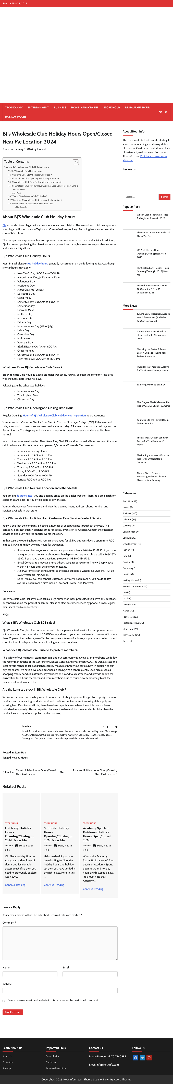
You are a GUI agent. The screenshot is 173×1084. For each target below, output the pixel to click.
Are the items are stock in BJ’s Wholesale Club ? (33, 203)
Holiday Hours (15, 116)
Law (125, 592)
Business (60, 107)
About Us (7, 1055)
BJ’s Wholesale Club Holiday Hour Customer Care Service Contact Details (44, 185)
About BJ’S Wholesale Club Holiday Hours (27, 167)
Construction (129, 532)
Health (126, 574)
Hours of (54, 415)
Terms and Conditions (57, 1068)
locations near (25, 495)
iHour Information (73, 1079)
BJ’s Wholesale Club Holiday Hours (26, 171)
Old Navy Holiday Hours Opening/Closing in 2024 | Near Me (19, 834)
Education (128, 538)
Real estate (128, 617)
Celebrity (127, 520)
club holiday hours (37, 263)
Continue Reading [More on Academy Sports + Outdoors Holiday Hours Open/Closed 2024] (93, 888)
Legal (125, 599)
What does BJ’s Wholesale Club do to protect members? (36, 200)
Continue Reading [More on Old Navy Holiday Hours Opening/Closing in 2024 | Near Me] (15, 884)
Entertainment (38, 107)
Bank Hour (128, 501)
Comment (9, 922)
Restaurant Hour (137, 107)
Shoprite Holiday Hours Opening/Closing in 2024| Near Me (58, 834)
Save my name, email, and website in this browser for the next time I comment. (53, 999)
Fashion (126, 550)
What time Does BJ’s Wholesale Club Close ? (31, 174)
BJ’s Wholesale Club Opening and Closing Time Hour (35, 178)
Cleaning (127, 526)
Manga (126, 611)
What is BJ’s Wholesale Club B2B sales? (29, 196)
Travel (125, 641)
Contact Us (8, 1061)
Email (67, 967)
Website (7, 983)
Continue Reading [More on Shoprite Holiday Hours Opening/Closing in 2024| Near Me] (54, 884)
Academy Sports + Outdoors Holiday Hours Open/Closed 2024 (97, 834)
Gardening (128, 568)
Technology (14, 107)
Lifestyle (127, 605)
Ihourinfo (42, 149)
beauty (126, 507)
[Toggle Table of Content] (74, 162)
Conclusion (20, 189)
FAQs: (18, 193)
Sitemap (7, 1068)
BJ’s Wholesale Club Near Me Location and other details (37, 182)
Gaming (126, 562)
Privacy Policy (52, 1055)
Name (7, 967)
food (125, 556)
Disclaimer (51, 1061)
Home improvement (84, 107)
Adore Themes (122, 1079)
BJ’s (4, 225)
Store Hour (111, 107)
